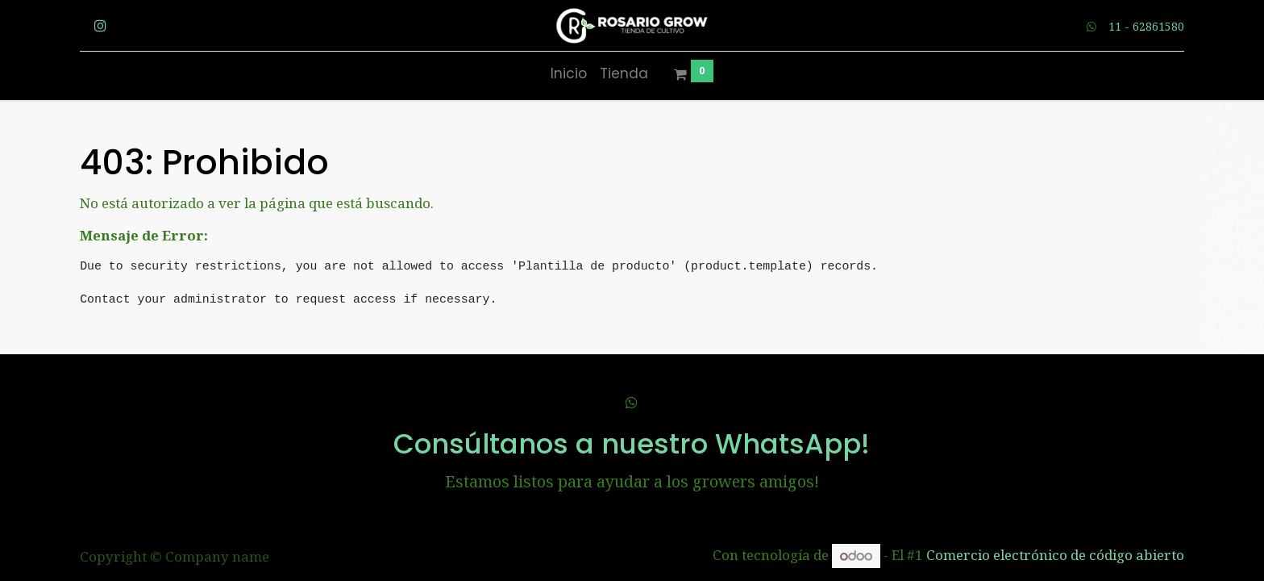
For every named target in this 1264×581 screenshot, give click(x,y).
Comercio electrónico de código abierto (1055, 555)
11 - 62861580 (1146, 26)
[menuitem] (568, 74)
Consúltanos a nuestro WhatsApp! (631, 443)
